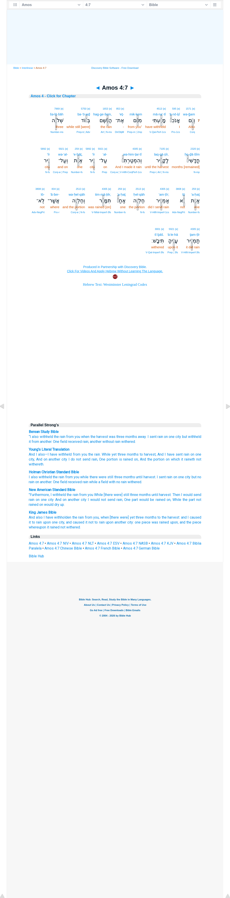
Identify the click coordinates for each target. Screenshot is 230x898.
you (76, 477)
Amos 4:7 (36, 543)
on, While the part (181, 500)
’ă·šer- (55, 194)
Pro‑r (56, 212)
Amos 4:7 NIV (58, 543)
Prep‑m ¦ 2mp (134, 132)
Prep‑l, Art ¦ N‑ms (159, 172)
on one (41, 500)
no (199, 477)
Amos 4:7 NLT (83, 543)
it (30, 441)
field (63, 441)
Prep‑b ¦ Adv (83, 132)
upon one (50, 522)
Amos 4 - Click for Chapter (53, 96)
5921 (100, 148)
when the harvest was (98, 437)
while (84, 477)
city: (130, 522)
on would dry (49, 504)
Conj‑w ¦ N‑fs (78, 212)
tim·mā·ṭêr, (103, 194)
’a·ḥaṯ (195, 194)
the (55, 477)
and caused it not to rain (85, 522)
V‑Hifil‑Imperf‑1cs (159, 212)
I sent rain (155, 437)
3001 (157, 229)
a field (103, 482)
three (120, 437)
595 (174, 108)
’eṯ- (121, 114)
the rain (59, 437)
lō (183, 194)
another (96, 441)
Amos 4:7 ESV (108, 543)
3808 (178, 189)
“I (30, 437)
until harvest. (161, 495)
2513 (138, 189)
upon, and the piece (185, 522)
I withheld (58, 495)
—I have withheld (58, 454)
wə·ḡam (189, 114)
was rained (160, 522)
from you (73, 437)
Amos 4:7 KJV (162, 543)
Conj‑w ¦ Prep (60, 172)
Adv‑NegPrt (178, 212)
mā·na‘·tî (159, 114)
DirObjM (119, 132)
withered (134, 482)
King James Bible (42, 512)
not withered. (70, 527)
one (172, 437)
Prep (104, 172)
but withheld (191, 437)
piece (146, 522)
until (139, 477)
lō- (43, 194)
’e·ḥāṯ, (77, 154)
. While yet (108, 454)
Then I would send (186, 495)
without (108, 441)
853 (118, 108)
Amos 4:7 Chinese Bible (63, 548)
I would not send (101, 500)
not (198, 459)
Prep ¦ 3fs (172, 252)
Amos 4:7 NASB (135, 543)
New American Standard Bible (52, 490)
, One (101, 459)
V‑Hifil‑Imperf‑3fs (190, 252)
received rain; (78, 441)
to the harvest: (168, 517)
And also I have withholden (50, 517)
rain (117, 441)
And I (33, 454)
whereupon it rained (44, 527)
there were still (101, 477)
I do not (74, 459)
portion (111, 459)
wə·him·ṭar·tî (132, 154)
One (56, 441)
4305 (135, 148)
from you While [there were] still (104, 495)
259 (77, 148)
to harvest (147, 454)
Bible (16, 68)
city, (62, 522)
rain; (120, 500)
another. (46, 441)
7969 (57, 108)
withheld (46, 437)
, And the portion (151, 459)
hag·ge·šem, (102, 114)
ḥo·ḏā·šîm (192, 154)
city (178, 437)
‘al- (105, 154)
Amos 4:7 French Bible (102, 548)
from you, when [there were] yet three (114, 517)
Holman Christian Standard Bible (54, 472)
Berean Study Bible (44, 432)
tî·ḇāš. (159, 234)
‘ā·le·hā (172, 234)
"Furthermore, (39, 495)
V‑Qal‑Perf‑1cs (157, 132)
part (135, 500)
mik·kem (136, 114)
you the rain (90, 454)
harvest (149, 477)
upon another (116, 522)
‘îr (93, 154)
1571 (188, 108)
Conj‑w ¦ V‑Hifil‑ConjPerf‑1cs (126, 172)
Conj (192, 132)
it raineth (187, 459)
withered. (128, 441)
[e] (193, 108)
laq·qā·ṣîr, (161, 154)
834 (54, 189)
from (35, 441)
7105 (162, 148)
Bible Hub (36, 556)
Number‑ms (57, 132)
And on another (67, 500)
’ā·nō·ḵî (174, 114)
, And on (40, 459)
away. (142, 437)
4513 (159, 108)
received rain (78, 482)
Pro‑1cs (175, 132)
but (194, 477)
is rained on (128, 459)
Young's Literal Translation (49, 449)
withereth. (36, 464)
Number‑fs (76, 172)
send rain (89, 459)
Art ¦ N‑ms (106, 132)
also (35, 437)
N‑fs (92, 172)
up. (62, 504)
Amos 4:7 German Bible (141, 548)
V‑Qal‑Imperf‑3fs (155, 252)
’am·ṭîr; (164, 194)
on (166, 437)
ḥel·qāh (139, 194)
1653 (105, 108)
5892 (88, 148)
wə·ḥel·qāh (77, 194)
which (175, 459)
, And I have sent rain (172, 454)
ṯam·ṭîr (195, 234)
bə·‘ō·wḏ (83, 114)
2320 (193, 148)
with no (114, 482)
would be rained (152, 500)
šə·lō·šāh (56, 114)
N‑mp (197, 172)
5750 (83, 108)
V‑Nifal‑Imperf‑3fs (101, 212)
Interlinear (27, 68)
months (131, 437)
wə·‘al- (63, 154)
